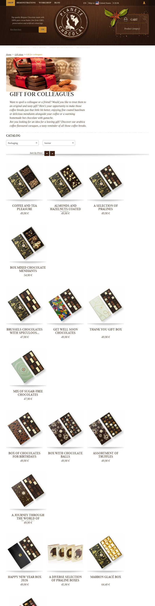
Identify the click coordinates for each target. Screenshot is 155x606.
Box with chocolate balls (59, 284)
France (70, 452)
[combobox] (22, 112)
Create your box (136, 43)
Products (22, 47)
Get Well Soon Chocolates (59, 226)
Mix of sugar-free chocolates (132, 226)
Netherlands (65, 455)
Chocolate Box (113, 572)
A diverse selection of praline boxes (59, 343)
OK (42, 30)
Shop (10, 3)
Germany (60, 458)
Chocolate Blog (64, 576)
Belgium (62, 452)
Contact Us (62, 584)
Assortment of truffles (95, 284)
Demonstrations (26, 3)
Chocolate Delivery (66, 561)
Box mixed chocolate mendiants (132, 169)
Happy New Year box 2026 (22, 343)
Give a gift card (113, 584)
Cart (134, 20)
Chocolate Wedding (115, 580)
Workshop (45, 3)
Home (8, 54)
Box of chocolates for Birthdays (22, 284)
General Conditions (66, 572)
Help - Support (64, 580)
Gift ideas (39, 47)
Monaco (60, 468)
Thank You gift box (96, 224)
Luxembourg (62, 462)
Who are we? (63, 557)
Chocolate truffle (114, 568)
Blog (57, 3)
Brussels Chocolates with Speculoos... (22, 227)
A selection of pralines (96, 167)
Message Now (136, 471)
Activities (83, 47)
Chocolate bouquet (115, 576)
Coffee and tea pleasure (22, 167)
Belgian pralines (113, 565)
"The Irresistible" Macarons (132, 343)
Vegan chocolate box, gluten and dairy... (22, 403)
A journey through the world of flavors (132, 286)
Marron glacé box (96, 341)
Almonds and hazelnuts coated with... (59, 169)
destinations (62, 474)
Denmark (60, 465)
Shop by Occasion (61, 47)
